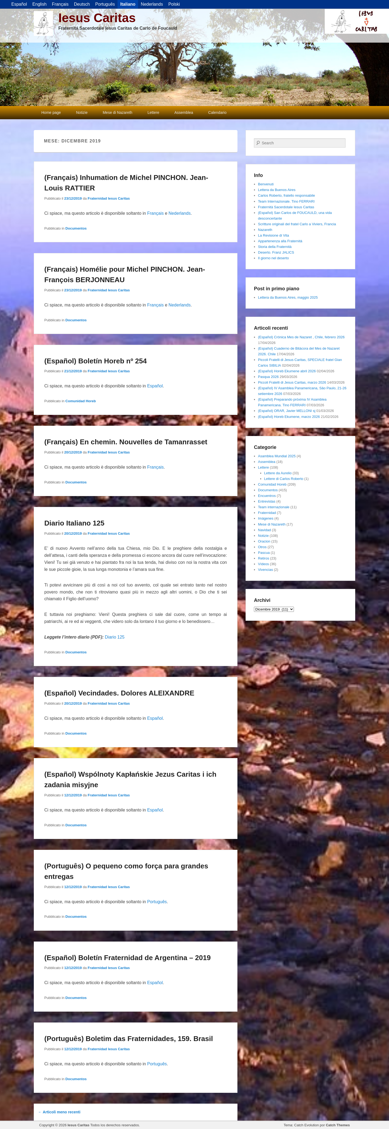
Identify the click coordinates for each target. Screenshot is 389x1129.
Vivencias (265, 570)
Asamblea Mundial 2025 (277, 456)
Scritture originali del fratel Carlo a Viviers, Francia (297, 224)
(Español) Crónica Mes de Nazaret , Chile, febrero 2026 (301, 337)
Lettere (153, 112)
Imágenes (265, 518)
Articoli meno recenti (59, 1112)
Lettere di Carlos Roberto (283, 479)
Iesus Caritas (97, 18)
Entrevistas (266, 501)
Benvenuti (266, 184)
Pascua (264, 553)
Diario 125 (115, 637)
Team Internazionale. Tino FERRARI (286, 201)
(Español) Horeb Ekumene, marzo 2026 (289, 417)
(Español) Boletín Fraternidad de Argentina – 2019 (127, 958)
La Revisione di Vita (273, 235)
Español (155, 386)
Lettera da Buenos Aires (277, 190)
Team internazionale (273, 507)
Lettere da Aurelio (278, 473)
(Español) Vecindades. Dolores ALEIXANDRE (119, 693)
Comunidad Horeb (80, 401)
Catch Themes (338, 1125)
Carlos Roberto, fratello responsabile (286, 195)
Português (157, 901)
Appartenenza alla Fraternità (280, 241)
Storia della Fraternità (274, 247)
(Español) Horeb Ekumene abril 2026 (287, 371)
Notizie (82, 112)
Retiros (263, 558)
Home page (51, 112)
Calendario (217, 112)
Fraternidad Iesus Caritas (109, 198)
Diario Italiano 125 (74, 523)
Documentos (76, 228)
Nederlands (180, 213)
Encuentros (267, 496)
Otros (262, 547)
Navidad (264, 530)
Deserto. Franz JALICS (276, 252)
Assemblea (184, 112)
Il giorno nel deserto (273, 258)
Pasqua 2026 (268, 377)
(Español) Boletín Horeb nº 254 (95, 361)
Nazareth (265, 230)
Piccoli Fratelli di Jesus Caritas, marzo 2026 (292, 382)
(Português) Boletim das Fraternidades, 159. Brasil (128, 1039)
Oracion (264, 541)
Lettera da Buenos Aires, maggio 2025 (288, 297)
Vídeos (263, 564)
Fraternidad (267, 513)
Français (155, 213)
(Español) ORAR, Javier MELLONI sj (286, 411)
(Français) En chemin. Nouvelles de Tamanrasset (125, 442)
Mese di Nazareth (117, 112)
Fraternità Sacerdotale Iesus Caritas (286, 207)
